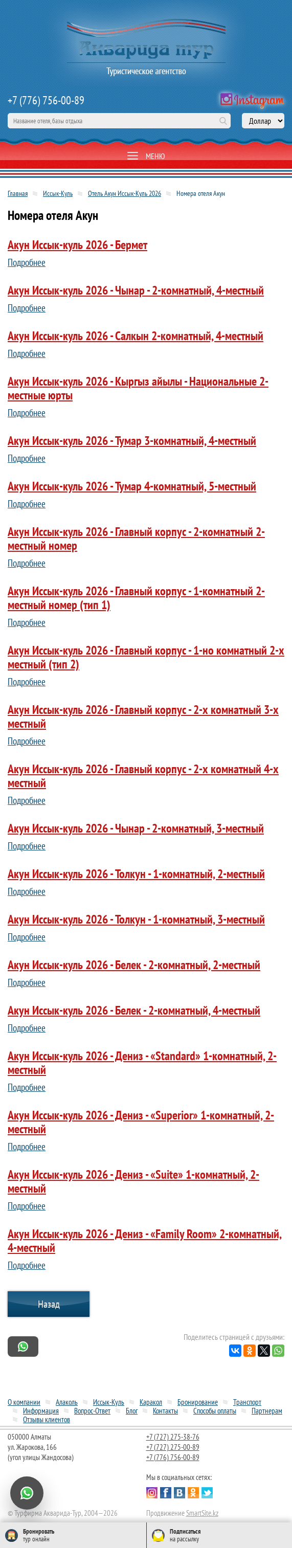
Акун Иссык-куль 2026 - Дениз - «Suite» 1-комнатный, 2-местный (133, 1181)
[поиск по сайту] (119, 120)
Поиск (223, 120)
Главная (18, 193)
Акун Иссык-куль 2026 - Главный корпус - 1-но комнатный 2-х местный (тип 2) (146, 657)
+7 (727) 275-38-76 (172, 1437)
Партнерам (267, 1411)
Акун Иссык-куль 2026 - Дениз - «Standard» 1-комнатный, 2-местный (142, 1063)
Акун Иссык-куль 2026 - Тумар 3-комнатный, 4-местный (132, 440)
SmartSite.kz (202, 1513)
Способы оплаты (214, 1411)
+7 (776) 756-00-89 (46, 100)
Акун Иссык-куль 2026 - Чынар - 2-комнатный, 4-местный (136, 290)
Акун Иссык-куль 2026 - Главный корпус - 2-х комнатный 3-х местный (143, 716)
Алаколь (67, 1402)
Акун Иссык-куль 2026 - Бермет (77, 245)
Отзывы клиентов (46, 1419)
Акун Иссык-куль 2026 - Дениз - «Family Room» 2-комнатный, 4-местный (145, 1240)
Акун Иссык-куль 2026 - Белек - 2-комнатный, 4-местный (134, 1010)
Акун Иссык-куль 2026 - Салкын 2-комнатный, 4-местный (135, 336)
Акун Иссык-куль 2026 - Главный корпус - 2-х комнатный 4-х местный (143, 776)
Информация (41, 1411)
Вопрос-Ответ (92, 1411)
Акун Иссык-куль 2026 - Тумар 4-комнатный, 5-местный (132, 486)
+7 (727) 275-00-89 (172, 1447)
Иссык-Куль (58, 193)
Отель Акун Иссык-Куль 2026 (124, 193)
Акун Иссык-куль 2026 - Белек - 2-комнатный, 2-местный (134, 965)
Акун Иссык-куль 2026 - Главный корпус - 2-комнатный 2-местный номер (136, 538)
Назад (49, 1304)
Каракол (151, 1402)
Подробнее (27, 262)
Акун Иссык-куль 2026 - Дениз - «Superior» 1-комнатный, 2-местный (141, 1122)
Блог (132, 1411)
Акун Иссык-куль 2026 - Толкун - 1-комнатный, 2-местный (136, 874)
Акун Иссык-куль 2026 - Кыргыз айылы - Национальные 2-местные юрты (138, 388)
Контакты (165, 1411)
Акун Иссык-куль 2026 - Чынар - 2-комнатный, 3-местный (136, 828)
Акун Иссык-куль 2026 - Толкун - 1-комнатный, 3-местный (136, 919)
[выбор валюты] (263, 120)
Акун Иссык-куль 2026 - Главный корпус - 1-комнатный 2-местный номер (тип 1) (136, 598)
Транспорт (247, 1402)
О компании (24, 1402)
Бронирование (197, 1402)
